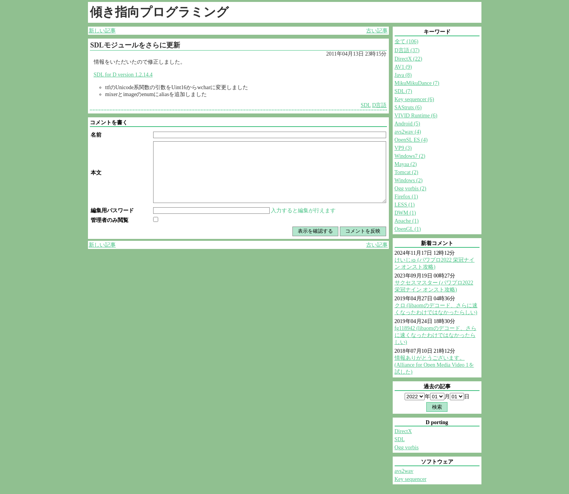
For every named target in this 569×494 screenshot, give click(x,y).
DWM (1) (405, 213)
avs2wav (404, 471)
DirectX (403, 431)
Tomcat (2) (407, 172)
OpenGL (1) (408, 229)
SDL (366, 105)
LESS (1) (405, 205)
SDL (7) (403, 91)
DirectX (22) (408, 59)
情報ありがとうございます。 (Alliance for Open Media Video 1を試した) (434, 365)
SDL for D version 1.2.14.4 (123, 75)
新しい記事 (102, 31)
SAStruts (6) (408, 107)
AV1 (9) (403, 67)
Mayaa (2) (406, 164)
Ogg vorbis (407, 447)
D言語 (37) (407, 50)
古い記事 (377, 31)
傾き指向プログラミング (159, 12)
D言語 (379, 105)
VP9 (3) (403, 148)
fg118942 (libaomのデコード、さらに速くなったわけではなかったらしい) (435, 335)
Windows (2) (409, 180)
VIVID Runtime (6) (416, 115)
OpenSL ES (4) (411, 140)
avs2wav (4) (408, 132)
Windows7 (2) (410, 156)
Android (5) (407, 124)
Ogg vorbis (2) (410, 188)
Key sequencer (411, 479)
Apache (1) (407, 221)
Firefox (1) (406, 197)
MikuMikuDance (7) (417, 83)
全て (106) (407, 41)
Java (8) (403, 75)
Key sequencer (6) (414, 99)
